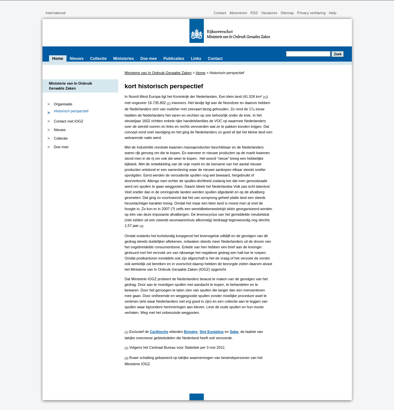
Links (196, 58)
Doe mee (149, 58)
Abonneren (238, 13)
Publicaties (174, 58)
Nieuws (77, 58)
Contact (220, 13)
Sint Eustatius (211, 332)
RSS (254, 13)
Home (57, 58)
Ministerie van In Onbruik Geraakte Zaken (158, 73)
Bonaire (190, 332)
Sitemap (287, 13)
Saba (234, 332)
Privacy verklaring (311, 13)
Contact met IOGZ (68, 121)
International (56, 13)
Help (332, 13)
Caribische (159, 332)
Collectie (98, 58)
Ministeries (123, 58)
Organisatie (55, 104)
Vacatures (269, 13)
